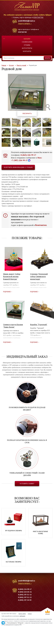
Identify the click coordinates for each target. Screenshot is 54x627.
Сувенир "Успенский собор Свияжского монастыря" (39, 276)
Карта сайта (22, 613)
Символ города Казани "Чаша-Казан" (13, 325)
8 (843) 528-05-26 (25, 592)
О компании (27, 42)
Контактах (41, 225)
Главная (4, 65)
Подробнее (7, 292)
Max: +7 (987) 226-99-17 (26, 159)
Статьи (30, 613)
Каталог (27, 39)
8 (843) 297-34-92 (25, 600)
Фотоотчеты (27, 48)
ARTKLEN (22, 616)
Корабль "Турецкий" (38, 324)
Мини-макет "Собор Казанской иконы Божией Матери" (11, 276)
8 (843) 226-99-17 (28, 155)
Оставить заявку (27, 484)
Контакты (27, 51)
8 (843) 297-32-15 (25, 595)
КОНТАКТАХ (38, 17)
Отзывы (27, 45)
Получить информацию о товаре (18, 167)
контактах (22, 32)
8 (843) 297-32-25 (25, 597)
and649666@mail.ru (26, 21)
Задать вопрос (24, 23)
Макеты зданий (21, 65)
